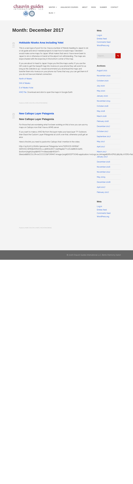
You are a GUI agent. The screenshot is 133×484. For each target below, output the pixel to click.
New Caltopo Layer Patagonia (36, 113)
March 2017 (101, 152)
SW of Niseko (24, 83)
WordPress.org (103, 45)
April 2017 (101, 147)
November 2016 (103, 167)
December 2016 (103, 162)
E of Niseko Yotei (26, 88)
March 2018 (102, 116)
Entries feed (102, 39)
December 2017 (103, 126)
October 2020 (103, 81)
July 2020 (101, 86)
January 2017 (102, 157)
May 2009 (101, 177)
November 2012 (103, 172)
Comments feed (103, 42)
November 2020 (103, 76)
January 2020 (102, 96)
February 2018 (103, 121)
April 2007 (101, 187)
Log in (99, 35)
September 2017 (104, 136)
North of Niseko (25, 79)
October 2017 (102, 131)
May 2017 (101, 141)
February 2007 (103, 192)
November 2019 (103, 101)
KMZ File (22, 92)
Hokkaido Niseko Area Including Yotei (41, 42)
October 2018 (102, 106)
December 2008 (103, 182)
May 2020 (101, 91)
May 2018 (101, 111)
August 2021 (102, 70)
